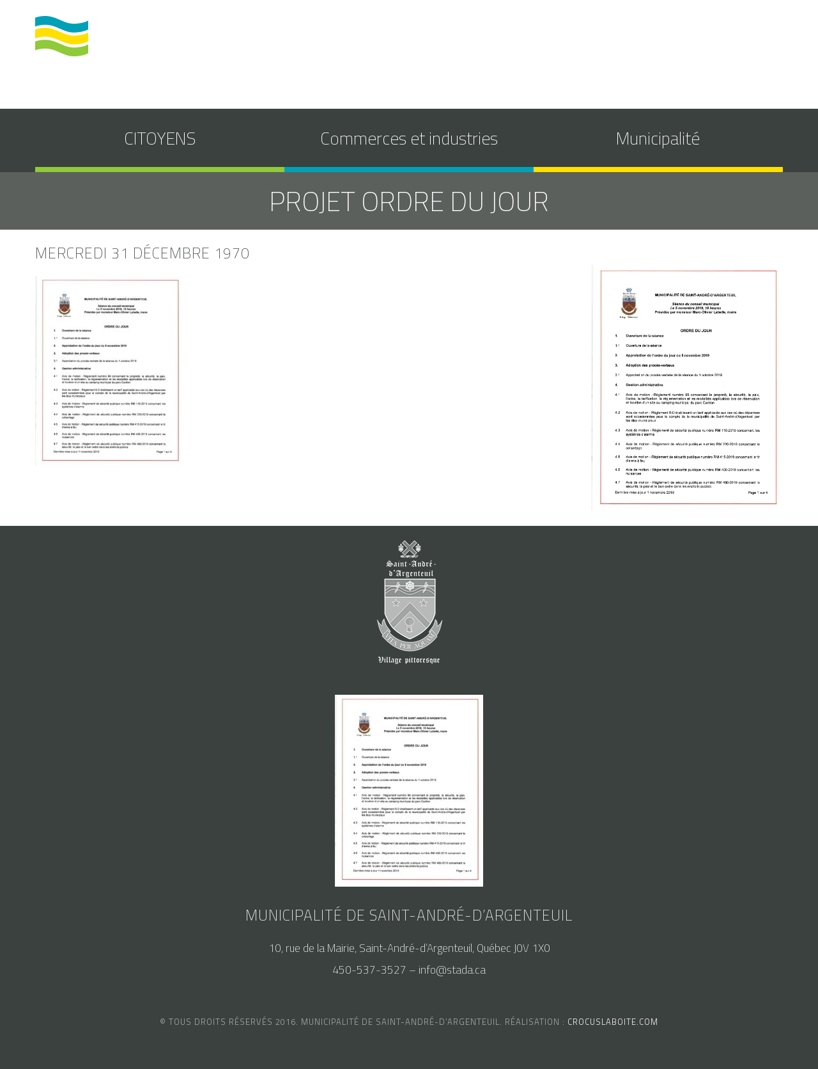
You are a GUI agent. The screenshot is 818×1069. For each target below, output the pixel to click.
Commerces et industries (409, 138)
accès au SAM (646, 40)
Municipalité (658, 138)
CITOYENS (160, 138)
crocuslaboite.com (612, 1021)
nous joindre (729, 40)
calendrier (568, 40)
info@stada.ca (452, 970)
